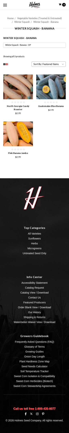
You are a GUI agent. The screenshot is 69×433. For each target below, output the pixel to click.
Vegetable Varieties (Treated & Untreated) (39, 18)
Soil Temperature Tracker (34, 371)
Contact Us (34, 297)
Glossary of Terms (34, 346)
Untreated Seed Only (34, 253)
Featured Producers (34, 302)
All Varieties (34, 233)
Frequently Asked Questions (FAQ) (34, 341)
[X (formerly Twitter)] (31, 414)
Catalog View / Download (34, 292)
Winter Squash (22, 21)
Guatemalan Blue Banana (51, 106)
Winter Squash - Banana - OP (18, 45)
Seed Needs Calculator (35, 366)
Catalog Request (34, 287)
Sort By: (38, 64)
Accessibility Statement (35, 282)
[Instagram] (37, 413)
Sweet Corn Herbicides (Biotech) (34, 381)
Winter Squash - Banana (45, 21)
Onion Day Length (34, 356)
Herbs (34, 243)
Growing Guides (34, 351)
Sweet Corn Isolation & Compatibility (34, 376)
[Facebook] (26, 413)
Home (10, 18)
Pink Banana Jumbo (18, 153)
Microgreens (34, 248)
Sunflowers (34, 238)
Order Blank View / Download (34, 307)
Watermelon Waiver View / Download (34, 322)
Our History (34, 312)
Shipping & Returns (34, 317)
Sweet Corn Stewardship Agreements (34, 386)
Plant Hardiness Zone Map (35, 361)
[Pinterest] (43, 413)
